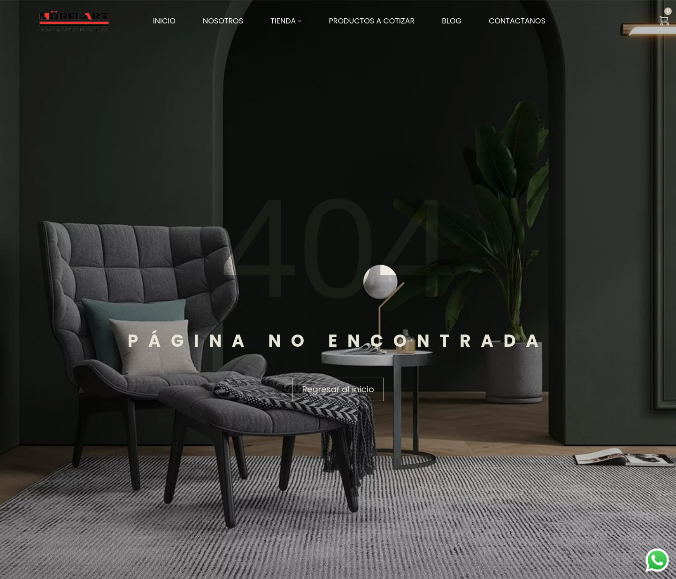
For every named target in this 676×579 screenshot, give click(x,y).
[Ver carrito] (664, 21)
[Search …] (640, 21)
